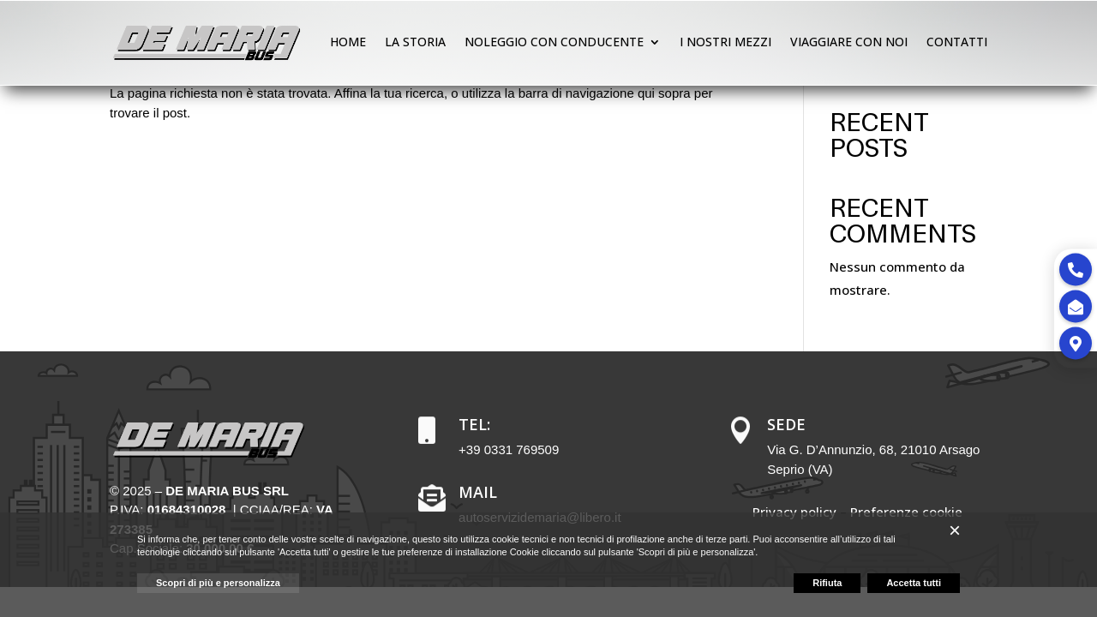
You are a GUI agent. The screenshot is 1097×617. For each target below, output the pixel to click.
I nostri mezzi (725, 41)
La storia (415, 41)
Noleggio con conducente (554, 41)
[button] (955, 530)
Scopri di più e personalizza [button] (218, 583)
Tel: (474, 424)
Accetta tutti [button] (913, 583)
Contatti (956, 41)
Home (348, 41)
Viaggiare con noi (849, 41)
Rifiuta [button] (827, 583)
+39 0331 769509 (509, 449)
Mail (478, 492)
